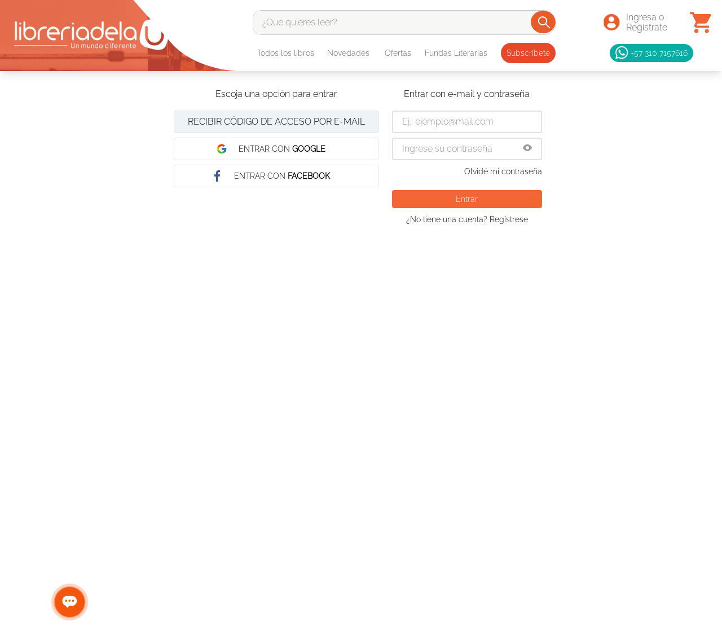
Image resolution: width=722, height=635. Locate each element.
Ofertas (398, 53)
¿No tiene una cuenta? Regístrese (467, 219)
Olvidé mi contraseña (503, 171)
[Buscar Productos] (544, 22)
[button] (527, 149)
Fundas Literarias (456, 53)
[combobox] (404, 22)
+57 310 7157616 (651, 53)
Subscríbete (528, 53)
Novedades (348, 53)
